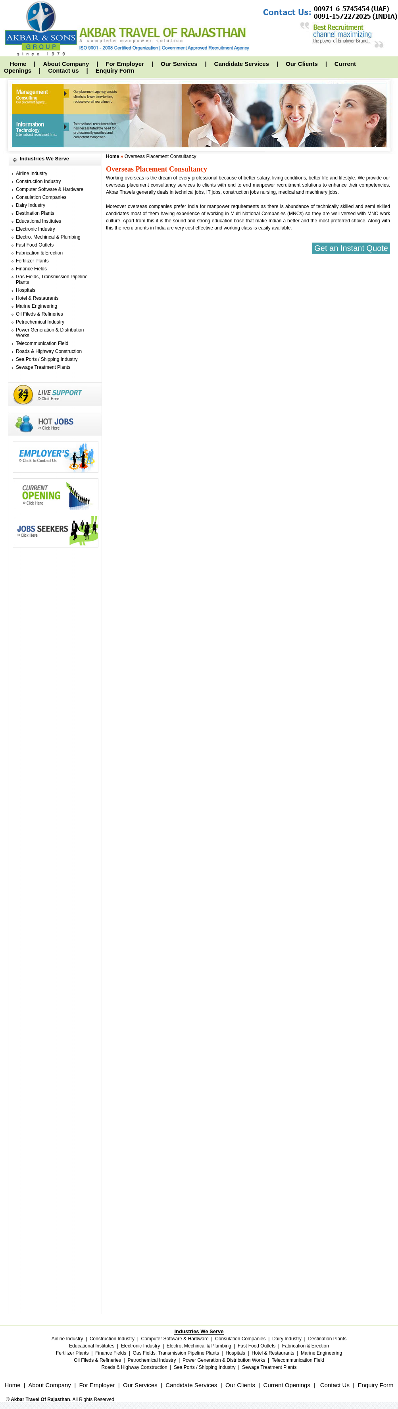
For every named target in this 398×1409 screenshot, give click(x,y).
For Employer (125, 63)
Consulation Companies (41, 197)
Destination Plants (35, 213)
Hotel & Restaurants (37, 298)
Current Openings (286, 1385)
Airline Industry (31, 173)
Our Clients (302, 63)
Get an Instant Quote (351, 248)
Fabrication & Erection (39, 253)
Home (18, 63)
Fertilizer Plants (32, 261)
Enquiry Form (115, 70)
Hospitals (25, 290)
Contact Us (335, 1385)
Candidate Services (241, 63)
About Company (66, 63)
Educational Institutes (38, 221)
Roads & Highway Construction (49, 351)
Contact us (63, 70)
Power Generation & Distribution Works (224, 1360)
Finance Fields (31, 269)
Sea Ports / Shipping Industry (46, 359)
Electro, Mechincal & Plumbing (48, 237)
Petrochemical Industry (40, 322)
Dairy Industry (30, 205)
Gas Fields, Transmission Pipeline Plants (176, 1353)
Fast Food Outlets (35, 245)
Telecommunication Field (42, 343)
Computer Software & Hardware (49, 189)
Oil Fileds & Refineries (39, 314)
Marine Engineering (36, 306)
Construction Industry (38, 181)
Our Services (179, 63)
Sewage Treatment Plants (43, 367)
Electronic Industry (35, 229)
